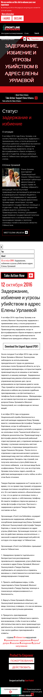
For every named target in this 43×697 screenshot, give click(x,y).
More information (8, 13)
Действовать (21, 667)
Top (2, 251)
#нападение (25, 643)
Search (37, 33)
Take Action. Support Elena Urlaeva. (20, 97)
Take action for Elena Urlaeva (11, 101)
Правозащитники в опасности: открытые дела (32, 690)
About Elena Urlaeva (22, 95)
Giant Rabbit (29, 680)
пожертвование (17, 33)
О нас (27, 33)
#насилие (14, 643)
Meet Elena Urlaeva (14, 232)
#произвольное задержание (17, 640)
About (3, 256)
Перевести (36, 38)
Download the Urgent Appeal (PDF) (21, 346)
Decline (18, 18)
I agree (6, 18)
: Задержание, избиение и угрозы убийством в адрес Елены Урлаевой (17, 263)
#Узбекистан (20, 637)
